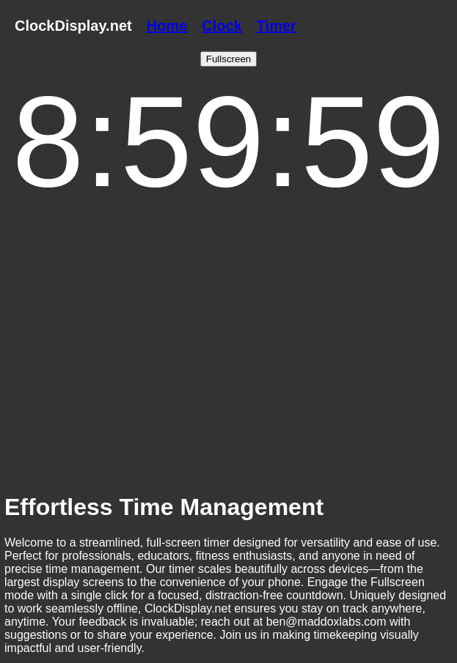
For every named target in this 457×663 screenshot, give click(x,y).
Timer (276, 26)
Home (167, 26)
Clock (221, 26)
